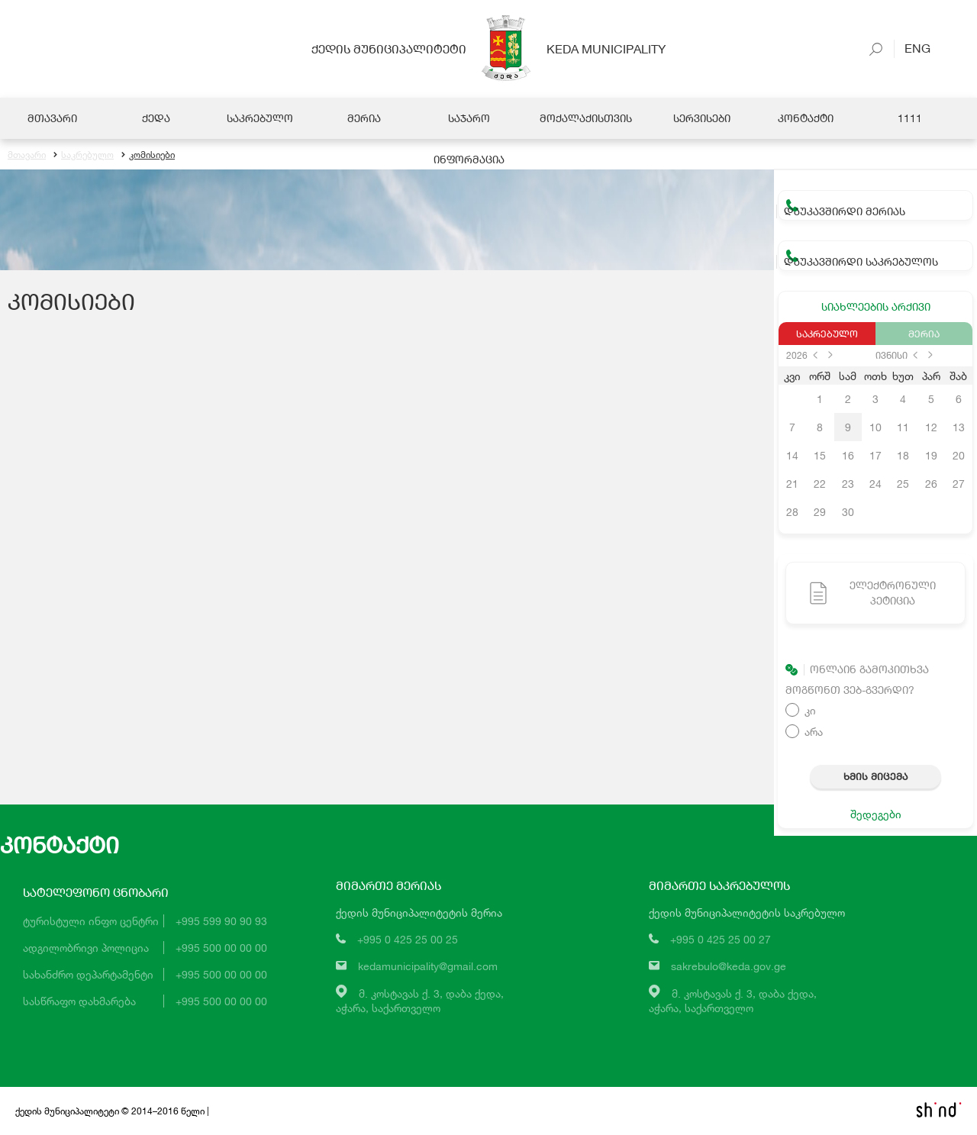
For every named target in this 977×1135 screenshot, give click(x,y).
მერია (924, 333)
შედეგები (875, 814)
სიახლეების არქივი (875, 306)
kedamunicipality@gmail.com (428, 965)
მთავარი (27, 154)
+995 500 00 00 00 (221, 947)
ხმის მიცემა (875, 776)
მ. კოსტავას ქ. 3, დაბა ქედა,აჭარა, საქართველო (420, 1000)
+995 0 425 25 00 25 (407, 939)
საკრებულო (83, 154)
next (830, 355)
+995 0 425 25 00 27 (720, 939)
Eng (912, 47)
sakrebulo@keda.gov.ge (728, 965)
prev (815, 355)
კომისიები (148, 154)
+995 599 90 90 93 (221, 920)
